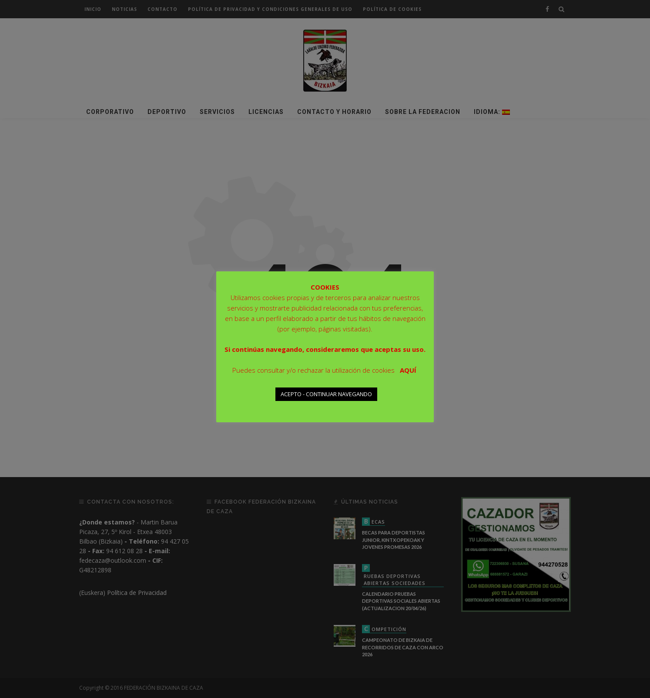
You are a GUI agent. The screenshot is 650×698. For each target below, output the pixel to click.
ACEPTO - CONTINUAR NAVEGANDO (326, 394)
